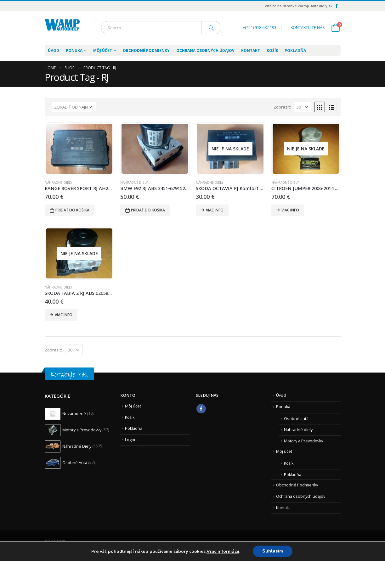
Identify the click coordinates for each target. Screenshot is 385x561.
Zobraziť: (282, 107)
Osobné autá (296, 418)
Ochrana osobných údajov (205, 50)
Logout (131, 439)
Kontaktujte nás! (69, 374)
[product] (79, 149)
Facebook (201, 408)
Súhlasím (272, 551)
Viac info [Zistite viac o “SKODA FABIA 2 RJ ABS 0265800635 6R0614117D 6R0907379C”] (63, 314)
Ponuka (283, 406)
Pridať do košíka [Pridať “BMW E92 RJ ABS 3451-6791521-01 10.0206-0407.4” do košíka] (148, 210)
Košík (272, 50)
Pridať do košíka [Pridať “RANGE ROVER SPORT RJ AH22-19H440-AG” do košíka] (72, 210)
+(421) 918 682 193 (259, 27)
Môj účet (102, 50)
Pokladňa (295, 50)
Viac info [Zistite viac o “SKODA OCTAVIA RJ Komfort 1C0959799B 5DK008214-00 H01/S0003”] (215, 210)
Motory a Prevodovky (303, 441)
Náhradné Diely (58, 182)
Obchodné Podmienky (146, 50)
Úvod (53, 50)
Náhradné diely (298, 429)
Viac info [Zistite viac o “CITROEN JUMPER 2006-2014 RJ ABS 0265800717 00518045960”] (290, 210)
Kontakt (250, 50)
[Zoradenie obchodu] (74, 107)
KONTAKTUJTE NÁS (308, 27)
